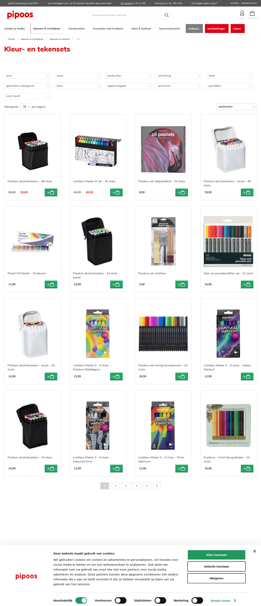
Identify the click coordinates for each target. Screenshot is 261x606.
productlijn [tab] (114, 75)
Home (11, 38)
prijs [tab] (9, 75)
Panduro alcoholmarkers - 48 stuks (30, 180)
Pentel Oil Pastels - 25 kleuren (27, 272)
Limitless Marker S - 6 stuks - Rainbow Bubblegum (92, 366)
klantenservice (249, 3)
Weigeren (216, 575)
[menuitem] (15, 28)
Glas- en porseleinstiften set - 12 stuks (228, 272)
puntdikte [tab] (215, 85)
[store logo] (35, 15)
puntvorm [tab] (164, 85)
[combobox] (130, 15)
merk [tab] (212, 75)
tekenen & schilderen (32, 38)
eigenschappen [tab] (116, 85)
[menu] (130, 28)
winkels (234, 3)
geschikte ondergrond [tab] (20, 85)
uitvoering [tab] (164, 75)
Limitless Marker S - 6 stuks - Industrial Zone (92, 458)
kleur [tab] (60, 85)
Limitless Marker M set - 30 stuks (94, 180)
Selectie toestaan (216, 564)
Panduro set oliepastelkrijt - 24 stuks (161, 180)
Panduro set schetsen (152, 272)
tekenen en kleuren (60, 38)
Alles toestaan (216, 552)
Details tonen (220, 598)
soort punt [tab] (13, 95)
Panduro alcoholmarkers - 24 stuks (30, 456)
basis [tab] (60, 75)
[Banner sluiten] (254, 548)
